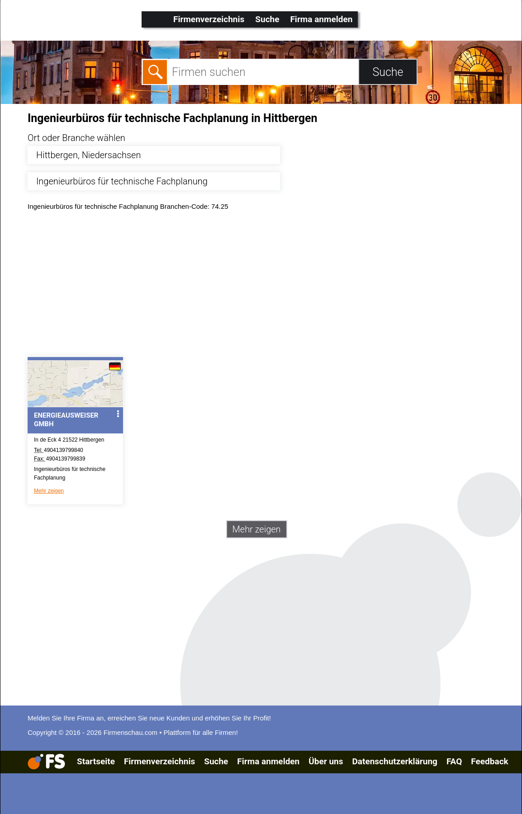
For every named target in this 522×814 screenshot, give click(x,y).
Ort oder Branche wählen (76, 137)
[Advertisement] (269, 286)
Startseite (96, 761)
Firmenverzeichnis (208, 19)
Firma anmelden (321, 19)
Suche (267, 19)
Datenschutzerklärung (394, 761)
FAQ (454, 761)
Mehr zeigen (49, 491)
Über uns (325, 761)
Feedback (489, 761)
